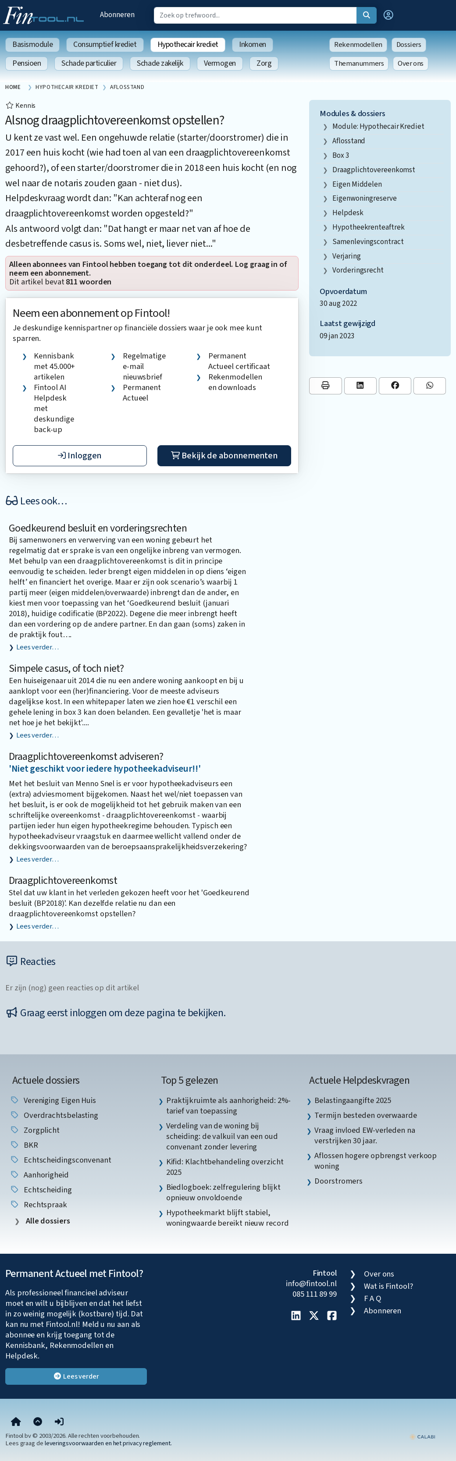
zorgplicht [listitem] (35, 1130)
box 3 (340, 155)
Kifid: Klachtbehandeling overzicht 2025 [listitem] (225, 1167)
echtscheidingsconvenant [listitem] (60, 1160)
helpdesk (347, 212)
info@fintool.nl (311, 1283)
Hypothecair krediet (187, 44)
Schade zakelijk (160, 63)
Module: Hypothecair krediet (378, 126)
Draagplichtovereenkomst (63, 880)
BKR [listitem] (24, 1145)
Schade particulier (88, 63)
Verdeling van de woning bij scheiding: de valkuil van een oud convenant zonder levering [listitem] (222, 1136)
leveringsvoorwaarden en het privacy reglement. (108, 1443)
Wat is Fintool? (388, 1286)
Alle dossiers (47, 1221)
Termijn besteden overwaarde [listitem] (365, 1115)
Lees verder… (37, 647)
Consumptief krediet (104, 44)
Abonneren (117, 14)
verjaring (346, 256)
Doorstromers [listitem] (338, 1181)
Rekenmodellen (358, 44)
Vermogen (220, 63)
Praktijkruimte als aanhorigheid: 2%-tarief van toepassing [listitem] (228, 1106)
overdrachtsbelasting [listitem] (54, 1115)
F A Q (372, 1298)
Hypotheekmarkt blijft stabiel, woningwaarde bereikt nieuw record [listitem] (227, 1218)
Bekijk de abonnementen (224, 456)
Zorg (263, 63)
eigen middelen (357, 184)
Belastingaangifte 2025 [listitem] (352, 1100)
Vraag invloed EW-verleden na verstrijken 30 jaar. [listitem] (364, 1135)
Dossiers (408, 44)
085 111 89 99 (314, 1294)
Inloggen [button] (79, 456)
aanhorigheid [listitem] (39, 1175)
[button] (388, 15)
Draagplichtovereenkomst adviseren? (86, 756)
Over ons (411, 63)
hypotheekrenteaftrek (368, 227)
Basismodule (32, 44)
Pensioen (26, 63)
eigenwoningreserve (364, 198)
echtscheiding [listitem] (41, 1189)
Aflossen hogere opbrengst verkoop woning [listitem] (375, 1161)
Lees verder (76, 1376)
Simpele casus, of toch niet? (66, 668)
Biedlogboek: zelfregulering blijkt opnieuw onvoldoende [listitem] (223, 1192)
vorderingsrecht (358, 270)
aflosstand (348, 140)
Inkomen (252, 44)
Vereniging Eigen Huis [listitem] (53, 1100)
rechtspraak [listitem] (38, 1204)
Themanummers (359, 63)
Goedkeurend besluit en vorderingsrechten (98, 528)
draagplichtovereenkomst (373, 169)
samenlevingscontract (367, 241)
